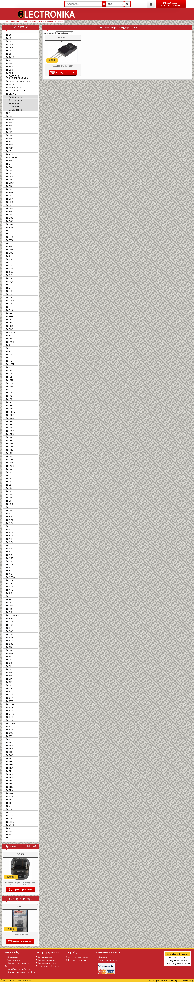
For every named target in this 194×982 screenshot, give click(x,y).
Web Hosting (170, 980)
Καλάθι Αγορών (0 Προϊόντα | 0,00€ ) (170, 4)
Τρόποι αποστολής (46, 963)
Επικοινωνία (103, 957)
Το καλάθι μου (44, 957)
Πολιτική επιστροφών (47, 966)
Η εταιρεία (11, 957)
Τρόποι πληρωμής (45, 960)
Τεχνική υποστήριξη (77, 957)
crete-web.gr (187, 980)
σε (104, 4)
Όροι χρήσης (12, 960)
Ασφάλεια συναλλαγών (17, 969)
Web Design (152, 980)
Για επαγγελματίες (76, 960)
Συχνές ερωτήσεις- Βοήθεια (20, 972)
